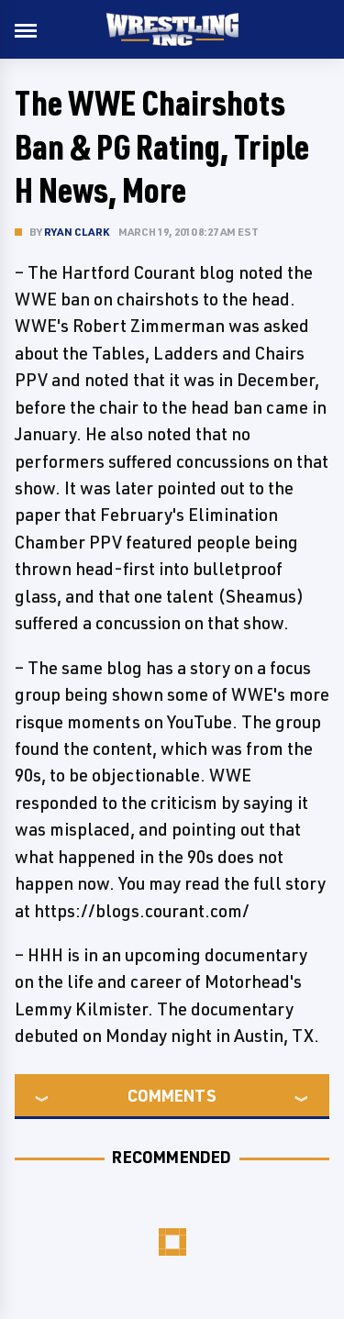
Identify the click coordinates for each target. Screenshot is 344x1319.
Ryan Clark (76, 231)
